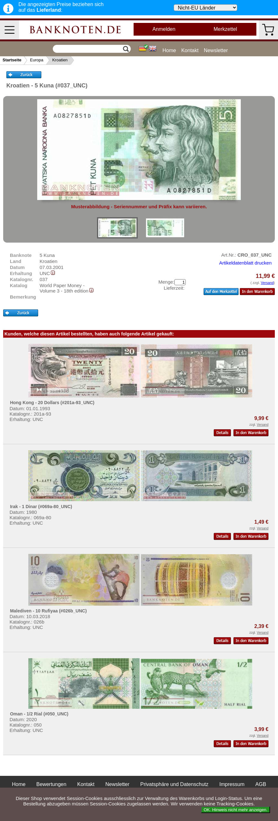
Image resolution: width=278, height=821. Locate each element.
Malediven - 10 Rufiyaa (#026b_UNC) (48, 610)
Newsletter (216, 50)
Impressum (231, 784)
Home (169, 50)
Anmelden (163, 29)
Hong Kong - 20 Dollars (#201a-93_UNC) (52, 402)
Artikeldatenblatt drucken (245, 263)
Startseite (12, 60)
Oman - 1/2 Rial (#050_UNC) (39, 713)
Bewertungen (51, 784)
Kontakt (189, 50)
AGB (260, 784)
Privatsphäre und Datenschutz (174, 784)
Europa (36, 60)
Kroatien (59, 60)
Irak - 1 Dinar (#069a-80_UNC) (41, 506)
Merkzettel (225, 29)
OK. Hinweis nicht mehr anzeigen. (236, 809)
